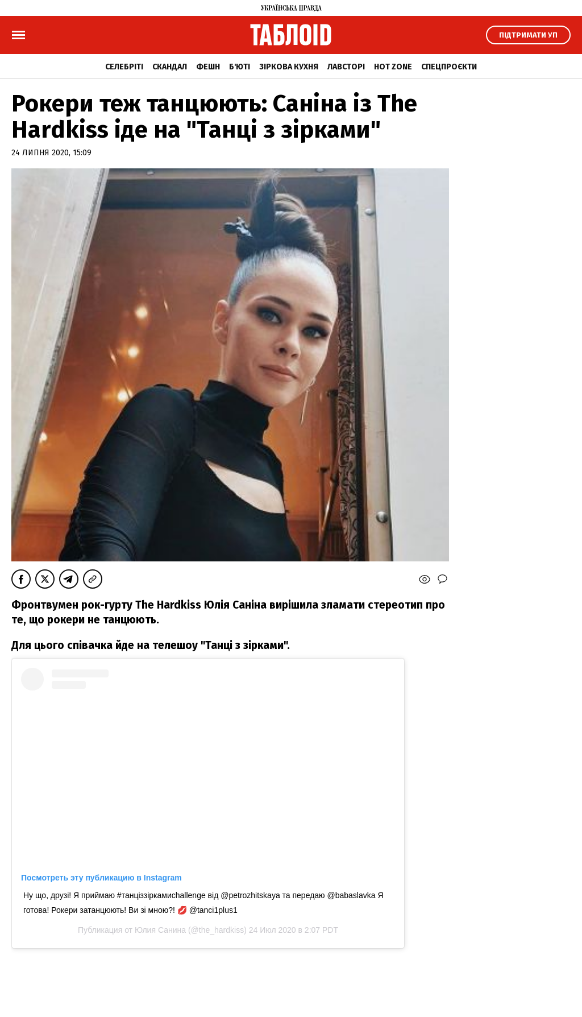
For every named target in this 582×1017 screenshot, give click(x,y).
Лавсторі (346, 67)
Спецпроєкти (449, 67)
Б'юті (239, 67)
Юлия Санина (160, 930)
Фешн (208, 67)
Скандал (169, 67)
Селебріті (124, 67)
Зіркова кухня (288, 67)
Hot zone (393, 67)
